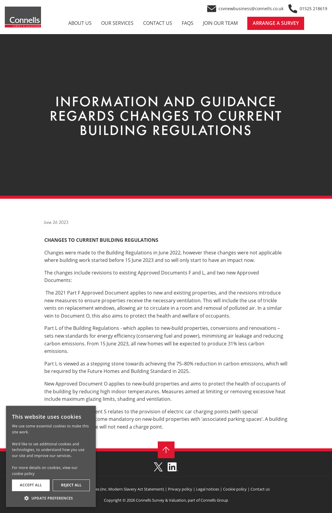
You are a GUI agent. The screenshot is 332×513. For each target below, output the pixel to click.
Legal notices (207, 489)
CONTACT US (157, 23)
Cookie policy (235, 489)
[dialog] (51, 456)
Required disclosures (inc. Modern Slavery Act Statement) (113, 489)
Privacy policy (180, 489)
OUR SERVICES (117, 23)
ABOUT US (80, 23)
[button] (51, 498)
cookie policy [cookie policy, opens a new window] (23, 473)
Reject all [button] (71, 485)
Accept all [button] (31, 485)
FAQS (187, 23)
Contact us (260, 489)
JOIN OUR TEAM (220, 23)
